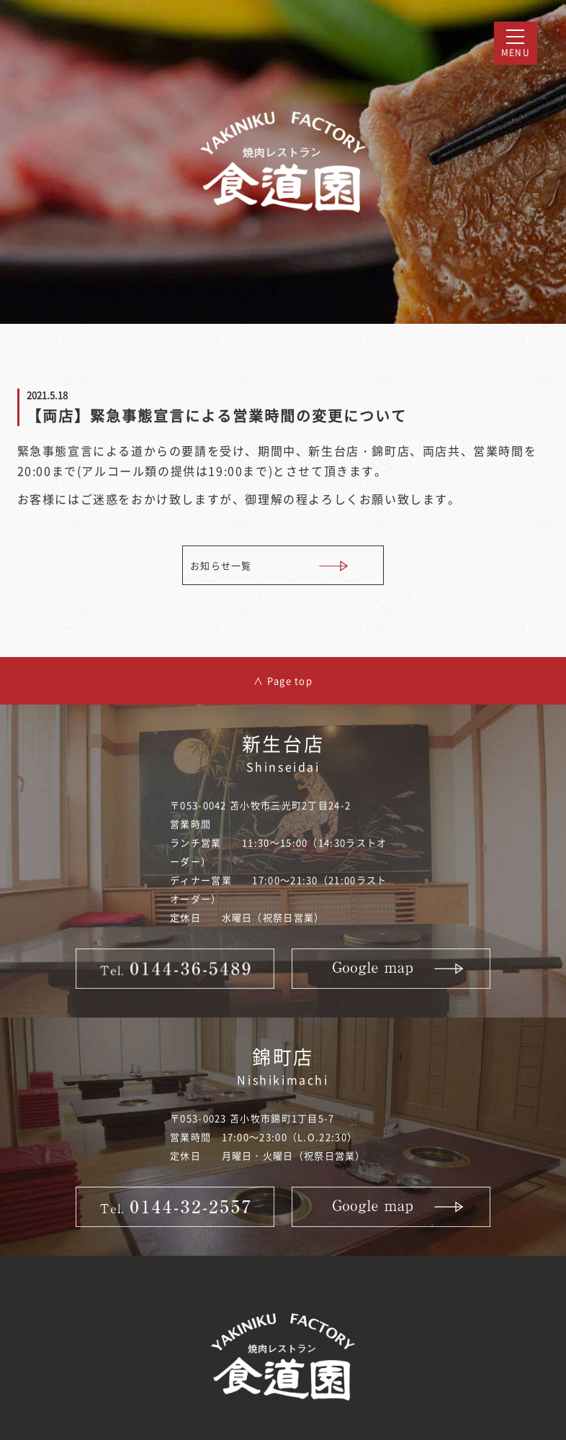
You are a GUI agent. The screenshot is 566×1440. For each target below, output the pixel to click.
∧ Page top (283, 680)
